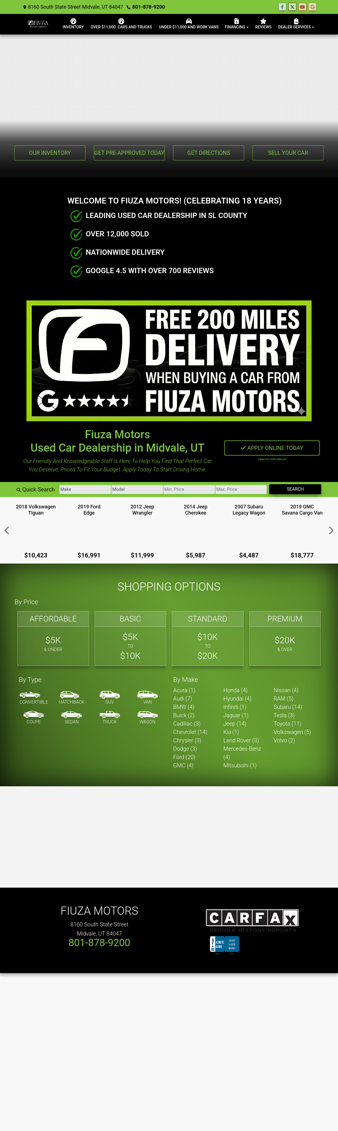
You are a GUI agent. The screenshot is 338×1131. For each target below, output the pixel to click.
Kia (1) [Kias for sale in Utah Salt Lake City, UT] (231, 731)
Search (295, 488)
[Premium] (285, 638)
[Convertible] (33, 697)
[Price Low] (188, 489)
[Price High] (240, 489)
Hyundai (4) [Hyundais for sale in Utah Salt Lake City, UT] (237, 698)
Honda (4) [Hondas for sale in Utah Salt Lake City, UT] (235, 690)
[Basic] (130, 638)
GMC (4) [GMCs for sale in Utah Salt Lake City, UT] (183, 765)
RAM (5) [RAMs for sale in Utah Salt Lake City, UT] (283, 698)
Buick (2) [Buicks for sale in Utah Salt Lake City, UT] (184, 715)
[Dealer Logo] (48, 24)
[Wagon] (147, 717)
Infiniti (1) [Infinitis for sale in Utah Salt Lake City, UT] (234, 706)
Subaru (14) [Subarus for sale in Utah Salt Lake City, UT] (288, 706)
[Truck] (109, 717)
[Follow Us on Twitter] (292, 7)
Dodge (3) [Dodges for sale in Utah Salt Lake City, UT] (185, 748)
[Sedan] (71, 717)
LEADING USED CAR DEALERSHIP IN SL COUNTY (166, 215)
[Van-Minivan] (147, 697)
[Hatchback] (72, 697)
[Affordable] (53, 638)
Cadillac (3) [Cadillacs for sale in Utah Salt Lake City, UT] (186, 723)
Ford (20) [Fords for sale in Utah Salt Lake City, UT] (184, 756)
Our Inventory (50, 152)
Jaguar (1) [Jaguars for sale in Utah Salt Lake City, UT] (235, 715)
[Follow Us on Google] (312, 7)
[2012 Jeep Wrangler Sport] (142, 533)
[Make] (83, 489)
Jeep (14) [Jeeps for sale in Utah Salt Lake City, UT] (234, 723)
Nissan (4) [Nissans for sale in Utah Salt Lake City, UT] (286, 690)
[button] (6, 530)
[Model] (136, 489)
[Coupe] (33, 717)
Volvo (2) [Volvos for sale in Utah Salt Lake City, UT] (284, 740)
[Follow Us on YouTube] (302, 7)
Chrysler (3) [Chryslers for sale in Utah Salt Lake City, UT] (187, 740)
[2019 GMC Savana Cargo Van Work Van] (302, 533)
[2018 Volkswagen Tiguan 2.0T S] (35, 533)
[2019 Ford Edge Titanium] (89, 533)
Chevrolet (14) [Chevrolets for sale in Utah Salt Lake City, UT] (190, 731)
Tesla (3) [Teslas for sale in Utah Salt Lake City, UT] (284, 715)
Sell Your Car (288, 152)
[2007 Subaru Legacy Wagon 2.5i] (248, 533)
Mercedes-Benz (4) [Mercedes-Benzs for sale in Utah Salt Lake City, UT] (242, 752)
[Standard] (208, 638)
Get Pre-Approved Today (129, 152)
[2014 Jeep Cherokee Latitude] (195, 533)
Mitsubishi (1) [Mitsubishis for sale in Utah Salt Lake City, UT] (239, 765)
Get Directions (208, 152)
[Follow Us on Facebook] (282, 7)
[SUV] (109, 697)
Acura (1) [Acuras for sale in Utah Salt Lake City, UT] (184, 690)
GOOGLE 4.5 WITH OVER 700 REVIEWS (150, 270)
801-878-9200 (144, 7)
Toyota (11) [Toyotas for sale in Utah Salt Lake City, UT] (288, 723)
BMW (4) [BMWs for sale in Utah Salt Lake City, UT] (183, 706)
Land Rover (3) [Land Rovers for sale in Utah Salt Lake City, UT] (241, 740)
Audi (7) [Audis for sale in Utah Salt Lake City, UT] (182, 698)
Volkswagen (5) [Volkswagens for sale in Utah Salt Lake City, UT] (292, 731)
